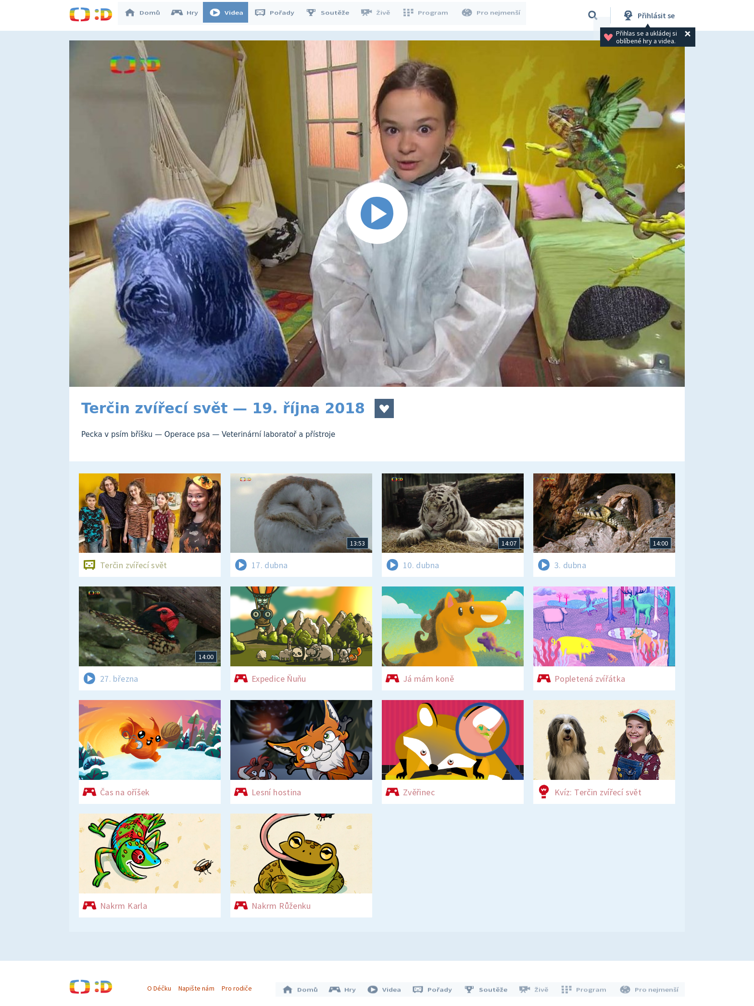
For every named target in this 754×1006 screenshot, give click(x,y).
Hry (189, 15)
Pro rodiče (239, 985)
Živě (379, 15)
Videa (231, 15)
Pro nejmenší (491, 15)
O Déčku (162, 985)
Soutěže (331, 15)
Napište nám (198, 985)
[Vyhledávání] (593, 15)
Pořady (279, 15)
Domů (146, 15)
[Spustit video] (377, 213)
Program (428, 15)
